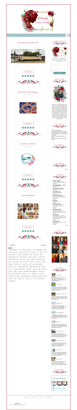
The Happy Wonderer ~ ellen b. (59, 185)
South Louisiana (41, 271)
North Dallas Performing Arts (23, 266)
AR (32, 249)
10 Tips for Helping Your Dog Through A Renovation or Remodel (59, 182)
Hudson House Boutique (30, 259)
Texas (29, 273)
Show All (66, 225)
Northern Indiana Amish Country (35, 266)
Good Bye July (58, 321)
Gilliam (41, 254)
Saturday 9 (55, 200)
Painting (43, 266)
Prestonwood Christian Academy (19, 268)
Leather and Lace (56, 201)
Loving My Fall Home (28, 195)
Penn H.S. (10, 268)
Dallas (28, 252)
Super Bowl (25, 273)
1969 (20, 249)
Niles (15, 266)
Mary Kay (43, 261)
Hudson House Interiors (40, 259)
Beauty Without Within (38, 249)
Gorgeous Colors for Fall (32, 257)
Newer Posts (12, 245)
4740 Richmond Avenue (26, 249)
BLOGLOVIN (48, 5)
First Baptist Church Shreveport (22, 254)
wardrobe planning (12, 280)
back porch (10, 278)
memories (27, 278)
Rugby (39, 268)
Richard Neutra (28, 268)
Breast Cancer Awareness (13, 252)
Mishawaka (11, 264)
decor (23, 278)
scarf (32, 278)
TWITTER (38, 5)
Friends (30, 254)
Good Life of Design (23, 257)
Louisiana (31, 261)
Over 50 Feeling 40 (56, 191)
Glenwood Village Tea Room (13, 257)
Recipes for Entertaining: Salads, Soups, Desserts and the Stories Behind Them (59, 197)
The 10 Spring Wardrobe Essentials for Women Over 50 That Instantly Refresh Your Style (59, 211)
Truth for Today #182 (57, 186)
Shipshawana (44, 268)
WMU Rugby (17, 276)
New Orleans (11, 266)
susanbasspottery (41, 278)
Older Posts (43, 245)
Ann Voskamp (55, 214)
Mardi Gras (38, 261)
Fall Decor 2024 (28, 198)
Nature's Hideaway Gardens (37, 264)
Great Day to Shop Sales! (57, 192)
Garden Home (35, 254)
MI (34, 261)
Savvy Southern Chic (57, 209)
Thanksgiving (34, 273)
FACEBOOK (28, 5)
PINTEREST (33, 5)
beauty (15, 278)
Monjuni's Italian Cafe (17, 264)
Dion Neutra (33, 252)
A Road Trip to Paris (59, 349)
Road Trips (35, 268)
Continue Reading (28, 71)
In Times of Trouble (59, 284)
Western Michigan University (36, 276)
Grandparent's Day (41, 257)
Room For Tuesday (56, 180)
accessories (45, 276)
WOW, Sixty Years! (59, 275)
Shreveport (10, 271)
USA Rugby (42, 273)
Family (46, 252)
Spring (10, 273)
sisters (35, 278)
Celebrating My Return (59, 303)
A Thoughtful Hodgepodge (60, 312)
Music (30, 264)
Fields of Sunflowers (12, 254)
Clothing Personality (22, 252)
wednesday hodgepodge (28, 94)
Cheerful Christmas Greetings (60, 340)
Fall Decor (41, 252)
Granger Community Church (13, 259)
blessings (19, 278)
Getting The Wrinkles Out (58, 189)
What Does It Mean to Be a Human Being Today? (59, 223)
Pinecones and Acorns (57, 195)
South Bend (20, 271)
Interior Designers (16, 261)
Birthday (44, 249)
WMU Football (11, 276)
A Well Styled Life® (57, 203)
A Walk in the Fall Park (28, 144)
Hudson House (22, 259)
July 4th (21, 261)
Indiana (10, 261)
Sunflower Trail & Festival (16, 273)
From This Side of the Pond (58, 188)
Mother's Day (25, 264)
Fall (37, 252)
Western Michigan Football (25, 276)
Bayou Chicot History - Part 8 (60, 331)
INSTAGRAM (43, 5)
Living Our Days (56, 221)
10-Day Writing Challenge (13, 249)
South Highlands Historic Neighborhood (30, 271)
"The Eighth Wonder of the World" (28, 43)
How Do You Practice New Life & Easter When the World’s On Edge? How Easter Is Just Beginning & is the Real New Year (59, 217)
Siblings (15, 271)
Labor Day (26, 261)
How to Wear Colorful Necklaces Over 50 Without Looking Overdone (59, 205)
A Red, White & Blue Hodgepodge (28, 92)
